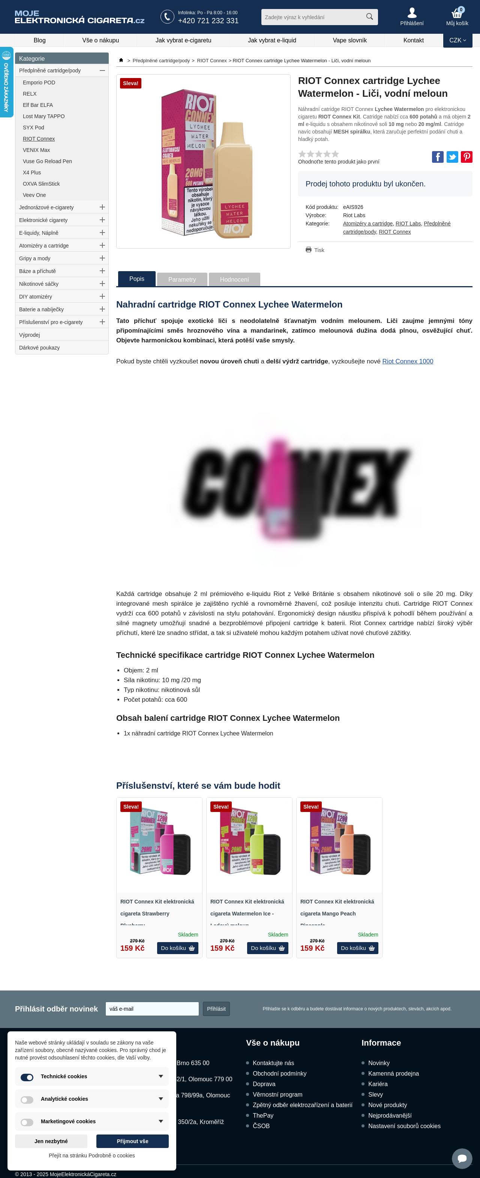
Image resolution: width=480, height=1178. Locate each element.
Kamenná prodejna (393, 1073)
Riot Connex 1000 (408, 361)
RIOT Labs (408, 224)
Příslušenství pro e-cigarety (51, 322)
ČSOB (261, 1126)
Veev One (34, 195)
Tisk (319, 250)
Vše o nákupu (100, 40)
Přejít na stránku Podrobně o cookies (92, 1155)
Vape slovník (350, 40)
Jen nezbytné (51, 1141)
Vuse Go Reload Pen (47, 161)
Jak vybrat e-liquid (272, 40)
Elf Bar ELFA (38, 105)
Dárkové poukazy (39, 348)
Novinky (379, 1063)
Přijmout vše (132, 1141)
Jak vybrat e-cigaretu (184, 40)
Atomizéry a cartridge (44, 246)
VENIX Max (36, 150)
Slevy (375, 1094)
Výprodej (29, 335)
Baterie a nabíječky (41, 309)
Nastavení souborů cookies (404, 1126)
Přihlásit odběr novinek (56, 1009)
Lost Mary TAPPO (44, 116)
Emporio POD (39, 83)
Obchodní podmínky (279, 1073)
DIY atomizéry (35, 297)
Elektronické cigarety (43, 220)
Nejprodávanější (390, 1115)
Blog (40, 40)
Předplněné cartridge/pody (50, 71)
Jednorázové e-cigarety (46, 207)
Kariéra (378, 1084)
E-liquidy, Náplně (38, 233)
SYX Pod (33, 128)
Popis (136, 279)
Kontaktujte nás (273, 1063)
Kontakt (414, 40)
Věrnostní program (278, 1094)
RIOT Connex (39, 139)
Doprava (264, 1084)
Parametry (182, 279)
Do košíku (178, 948)
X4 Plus (32, 173)
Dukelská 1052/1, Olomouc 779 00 (186, 1079)
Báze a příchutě (37, 271)
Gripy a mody (34, 258)
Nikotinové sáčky (38, 284)
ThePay (263, 1115)
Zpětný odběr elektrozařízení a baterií (302, 1105)
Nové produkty (387, 1105)
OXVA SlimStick (41, 184)
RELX (30, 94)
